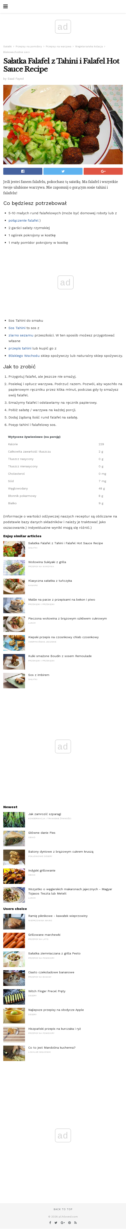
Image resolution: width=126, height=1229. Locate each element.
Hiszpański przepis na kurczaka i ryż (54, 1028)
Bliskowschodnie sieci (16, 52)
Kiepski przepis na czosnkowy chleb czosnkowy (63, 637)
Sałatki (7, 46)
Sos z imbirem (38, 675)
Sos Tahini (16, 328)
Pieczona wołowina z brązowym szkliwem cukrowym (67, 618)
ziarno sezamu (20, 335)
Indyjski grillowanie (41, 870)
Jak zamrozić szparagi (44, 814)
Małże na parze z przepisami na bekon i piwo (61, 599)
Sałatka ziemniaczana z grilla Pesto (54, 953)
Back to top (63, 1209)
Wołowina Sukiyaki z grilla (47, 562)
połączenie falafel (23, 220)
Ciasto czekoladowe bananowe (51, 972)
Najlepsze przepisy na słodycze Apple (56, 1010)
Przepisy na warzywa (58, 46)
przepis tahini (19, 348)
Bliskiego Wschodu (24, 356)
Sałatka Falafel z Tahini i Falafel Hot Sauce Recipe (65, 543)
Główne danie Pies (41, 832)
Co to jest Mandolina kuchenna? (52, 1047)
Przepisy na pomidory (29, 46)
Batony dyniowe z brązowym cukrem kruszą (60, 851)
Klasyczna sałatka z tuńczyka (50, 580)
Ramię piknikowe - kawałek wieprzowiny (58, 916)
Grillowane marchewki (44, 934)
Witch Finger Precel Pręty (46, 991)
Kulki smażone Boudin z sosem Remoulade (60, 656)
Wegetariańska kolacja (89, 46)
